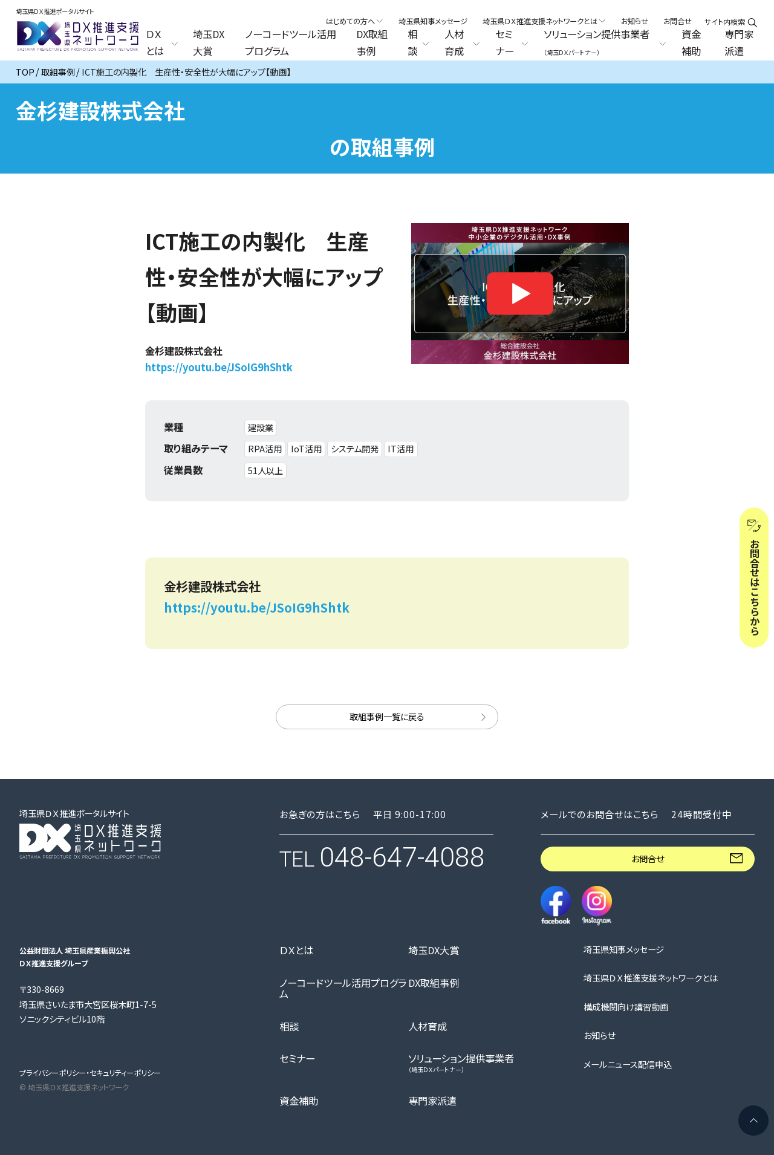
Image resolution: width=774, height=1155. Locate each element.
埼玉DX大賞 (208, 43)
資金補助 (691, 43)
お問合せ (677, 21)
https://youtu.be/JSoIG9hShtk (173, 146)
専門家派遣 (738, 43)
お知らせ (634, 21)
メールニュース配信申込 (628, 1064)
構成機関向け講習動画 (626, 1007)
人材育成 (427, 1026)
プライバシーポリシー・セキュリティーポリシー (90, 1072)
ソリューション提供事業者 (461, 1063)
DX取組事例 (372, 43)
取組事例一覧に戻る (387, 716)
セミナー (297, 1058)
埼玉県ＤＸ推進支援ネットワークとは (651, 978)
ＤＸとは (296, 950)
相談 (289, 1026)
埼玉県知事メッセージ (432, 21)
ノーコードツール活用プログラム (290, 43)
